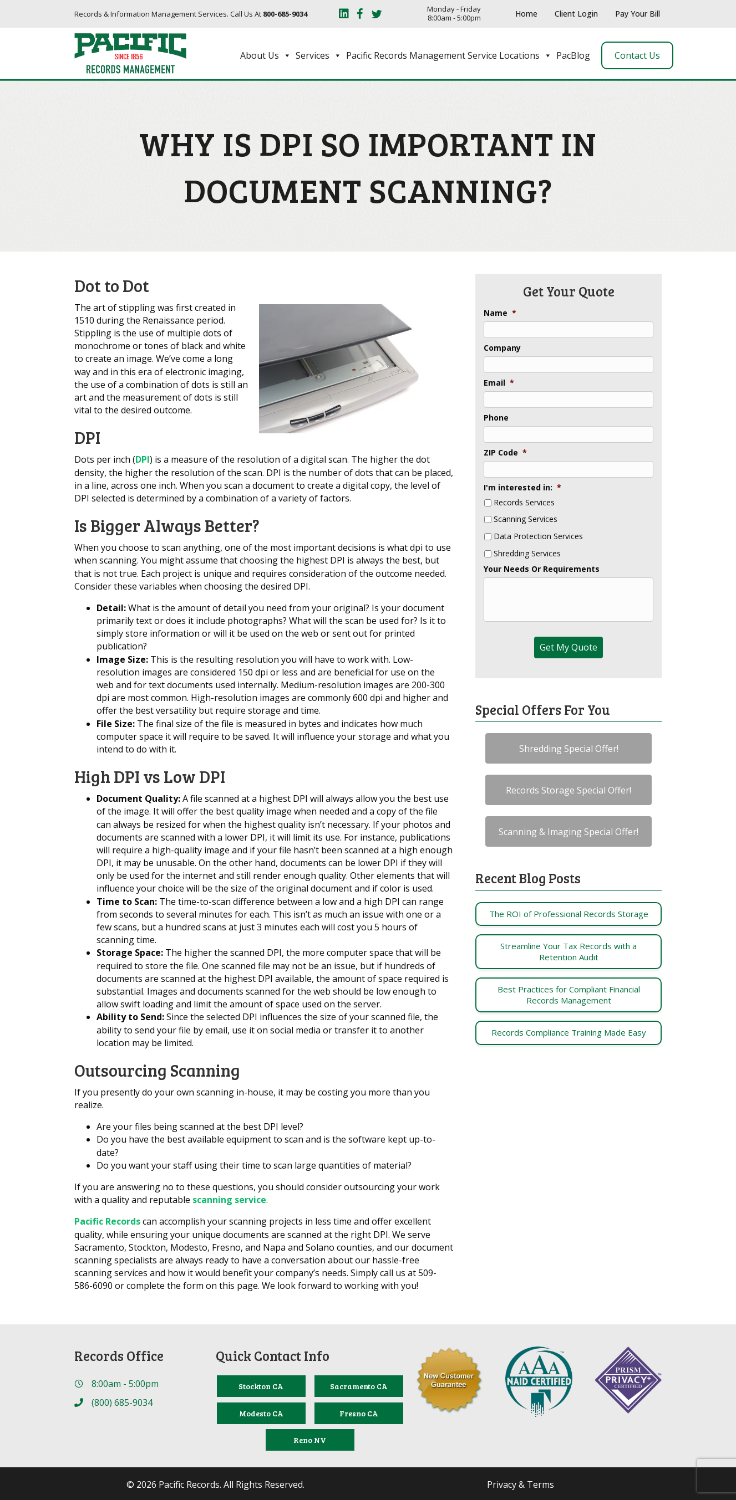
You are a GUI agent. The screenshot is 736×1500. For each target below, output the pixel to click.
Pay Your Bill (637, 13)
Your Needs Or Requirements (542, 569)
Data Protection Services (538, 536)
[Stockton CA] (261, 1386)
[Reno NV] (310, 1440)
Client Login (576, 13)
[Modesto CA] (261, 1413)
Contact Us (637, 55)
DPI (142, 459)
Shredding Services (527, 554)
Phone (496, 418)
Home (526, 13)
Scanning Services (525, 519)
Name (500, 313)
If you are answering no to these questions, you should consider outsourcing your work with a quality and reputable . (257, 1193)
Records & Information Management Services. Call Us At (190, 14)
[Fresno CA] (358, 1413)
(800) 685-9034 (122, 1402)
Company (502, 348)
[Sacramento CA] (358, 1386)
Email (499, 383)
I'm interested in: (522, 488)
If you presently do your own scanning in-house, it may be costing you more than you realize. (252, 1098)
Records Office (119, 1356)
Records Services (524, 503)
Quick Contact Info (272, 1356)
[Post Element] (568, 914)
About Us (265, 55)
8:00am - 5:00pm (125, 1384)
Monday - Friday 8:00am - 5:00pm (454, 13)
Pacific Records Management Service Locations (449, 55)
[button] (568, 748)
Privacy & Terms (520, 1484)
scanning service (229, 1200)
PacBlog (573, 55)
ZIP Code (505, 453)
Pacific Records (107, 1221)
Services (319, 55)
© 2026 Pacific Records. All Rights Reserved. (215, 1484)
